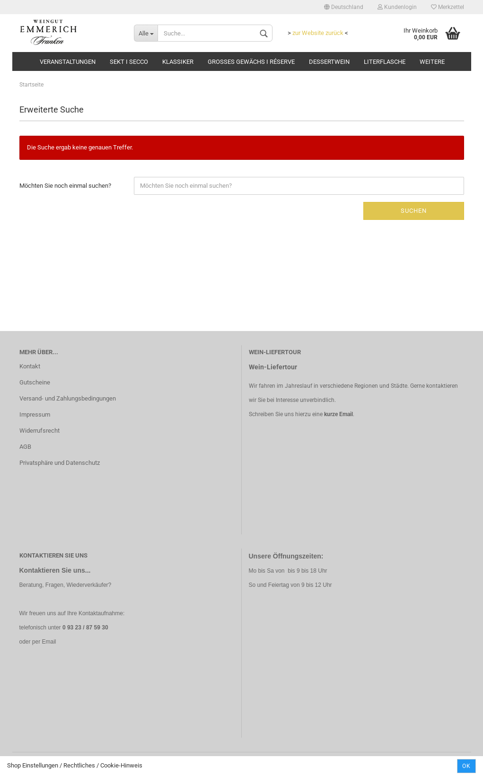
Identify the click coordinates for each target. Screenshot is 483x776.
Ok (466, 766)
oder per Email (37, 641)
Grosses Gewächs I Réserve (251, 61)
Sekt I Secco (129, 61)
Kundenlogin (397, 7)
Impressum (34, 414)
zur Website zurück (317, 32)
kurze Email (338, 414)
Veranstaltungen (68, 61)
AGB (25, 446)
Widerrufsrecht (39, 430)
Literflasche (384, 61)
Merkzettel (447, 7)
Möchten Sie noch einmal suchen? (65, 185)
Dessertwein (329, 61)
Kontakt (29, 366)
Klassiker (177, 61)
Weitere (432, 61)
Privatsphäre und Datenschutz (59, 462)
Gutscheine (34, 382)
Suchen (414, 210)
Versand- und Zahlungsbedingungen (67, 398)
